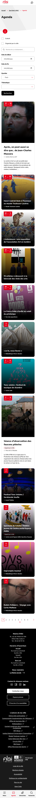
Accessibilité (18, 774)
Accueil (3, 10)
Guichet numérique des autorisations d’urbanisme (17, 727)
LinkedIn (24, 684)
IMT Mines (17, 731)
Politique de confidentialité (18, 778)
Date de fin (5, 64)
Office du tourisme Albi (17, 721)
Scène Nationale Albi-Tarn (17, 739)
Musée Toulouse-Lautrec (17, 736)
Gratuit (7, 38)
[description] (18, 49)
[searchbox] (4, 87)
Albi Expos (16, 744)
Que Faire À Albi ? (14, 10)
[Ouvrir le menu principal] (4, 794)
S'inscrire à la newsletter (18, 703)
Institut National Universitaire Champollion (17, 733)
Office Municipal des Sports (17, 747)
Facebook (16, 684)
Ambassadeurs (17, 724)
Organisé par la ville (11, 43)
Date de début (6, 55)
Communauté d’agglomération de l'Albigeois (17, 718)
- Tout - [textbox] (6, 77)
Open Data (18, 786)
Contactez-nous (32, 3)
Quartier (4, 73)
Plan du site (18, 782)
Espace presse (18, 697)
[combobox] (18, 77)
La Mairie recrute (15, 673)
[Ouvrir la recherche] (31, 794)
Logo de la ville (18, 766)
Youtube (12, 684)
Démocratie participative (17, 716)
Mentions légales (18, 770)
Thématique (5, 82)
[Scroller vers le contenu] (5, 31)
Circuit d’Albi (17, 741)
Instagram (20, 684)
